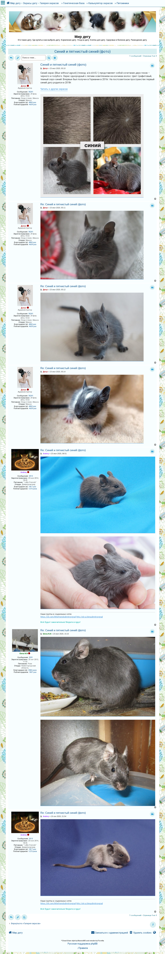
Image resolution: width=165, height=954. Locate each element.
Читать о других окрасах (54, 89)
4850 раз (32, 102)
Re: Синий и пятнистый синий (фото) (63, 204)
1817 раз (32, 487)
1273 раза (33, 489)
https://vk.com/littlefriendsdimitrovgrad (58, 617)
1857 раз (32, 672)
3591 (31, 657)
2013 (31, 476)
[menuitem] (140, 933)
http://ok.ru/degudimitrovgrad (89, 617)
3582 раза (32, 670)
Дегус (23, 86)
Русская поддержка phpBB (82, 943)
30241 (30, 92)
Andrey (24, 472)
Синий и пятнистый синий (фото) (82, 51)
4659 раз (32, 105)
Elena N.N (23, 653)
